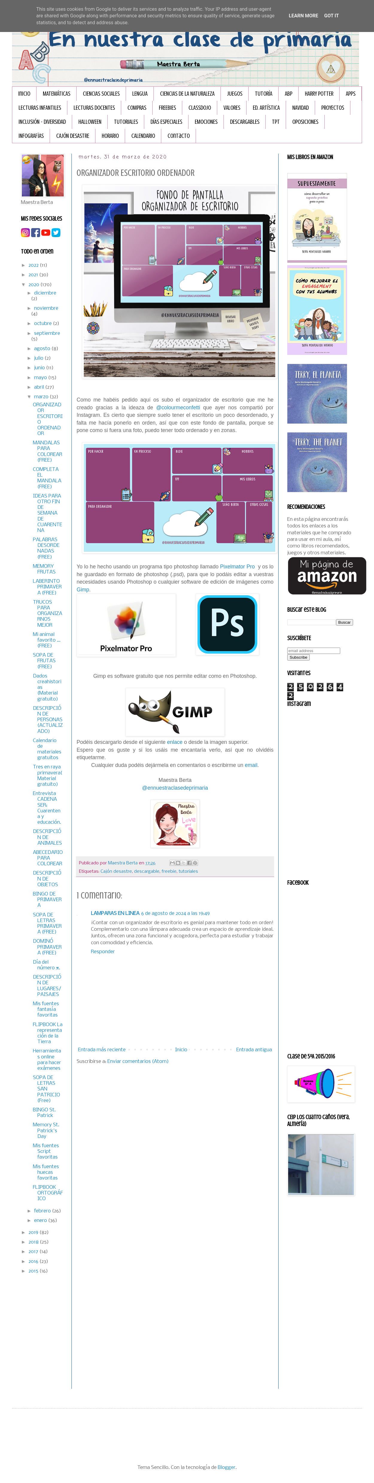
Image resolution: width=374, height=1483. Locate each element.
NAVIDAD (300, 107)
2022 (34, 265)
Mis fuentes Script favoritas (46, 1151)
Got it (331, 16)
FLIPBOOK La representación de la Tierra (48, 1033)
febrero (43, 1211)
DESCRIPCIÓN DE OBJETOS (47, 878)
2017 (33, 1252)
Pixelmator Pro (237, 567)
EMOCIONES (206, 121)
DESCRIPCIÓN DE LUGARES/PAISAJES (47, 985)
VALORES (232, 107)
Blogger (226, 1467)
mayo (41, 378)
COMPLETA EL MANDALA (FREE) (47, 478)
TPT (276, 121)
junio (40, 368)
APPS (350, 93)
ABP (288, 93)
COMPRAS (136, 107)
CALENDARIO (143, 135)
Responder (103, 952)
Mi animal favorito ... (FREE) (46, 640)
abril (39, 387)
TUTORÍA (263, 93)
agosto (42, 349)
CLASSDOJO (199, 107)
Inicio (24, 93)
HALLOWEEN (89, 121)
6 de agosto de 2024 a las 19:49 (175, 913)
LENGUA (140, 93)
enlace (175, 742)
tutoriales (188, 871)
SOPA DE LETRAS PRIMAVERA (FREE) (47, 923)
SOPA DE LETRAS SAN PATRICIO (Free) (46, 1089)
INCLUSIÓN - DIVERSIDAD (42, 121)
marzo (42, 397)
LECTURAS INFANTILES (40, 107)
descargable (146, 871)
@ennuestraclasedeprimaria (175, 788)
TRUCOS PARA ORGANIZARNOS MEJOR (47, 613)
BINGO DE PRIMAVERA (47, 899)
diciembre (45, 293)
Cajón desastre (116, 871)
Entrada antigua (254, 1050)
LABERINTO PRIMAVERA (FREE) (47, 587)
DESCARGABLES (244, 121)
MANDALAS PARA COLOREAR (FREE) (47, 451)
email (251, 765)
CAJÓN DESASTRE (72, 135)
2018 (34, 1242)
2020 (34, 285)
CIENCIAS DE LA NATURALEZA (187, 93)
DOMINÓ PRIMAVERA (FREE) (47, 947)
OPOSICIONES (305, 121)
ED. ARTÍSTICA (266, 107)
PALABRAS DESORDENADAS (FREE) (46, 548)
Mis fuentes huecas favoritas (46, 1172)
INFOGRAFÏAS (31, 135)
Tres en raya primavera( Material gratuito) (47, 775)
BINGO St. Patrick (44, 1113)
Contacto (179, 135)
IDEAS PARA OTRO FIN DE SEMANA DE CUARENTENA (47, 513)
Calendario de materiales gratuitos (47, 749)
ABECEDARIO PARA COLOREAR (48, 858)
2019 (33, 1232)
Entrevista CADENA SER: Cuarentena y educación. (47, 808)
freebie (169, 871)
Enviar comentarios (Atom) (138, 1061)
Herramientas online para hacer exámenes (47, 1059)
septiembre (47, 333)
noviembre (46, 308)
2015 (33, 1271)
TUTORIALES (126, 121)
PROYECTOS (332, 107)
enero (41, 1220)
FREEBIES (167, 107)
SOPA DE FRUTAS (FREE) (44, 660)
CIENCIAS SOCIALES (101, 93)
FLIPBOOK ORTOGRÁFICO (48, 1193)
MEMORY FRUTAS (44, 569)
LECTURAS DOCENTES (94, 107)
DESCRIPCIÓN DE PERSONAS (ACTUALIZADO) (48, 720)
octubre (43, 323)
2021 (33, 275)
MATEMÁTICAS (56, 93)
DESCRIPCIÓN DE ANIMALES (47, 837)
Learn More (303, 16)
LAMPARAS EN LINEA (115, 913)
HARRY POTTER (319, 93)
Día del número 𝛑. (46, 965)
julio (39, 358)
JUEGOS (234, 93)
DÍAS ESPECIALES (166, 121)
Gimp (83, 590)
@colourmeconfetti (178, 408)
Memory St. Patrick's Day (46, 1130)
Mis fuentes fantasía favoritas (46, 1009)
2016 (33, 1261)
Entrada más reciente (102, 1050)
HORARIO (110, 135)
